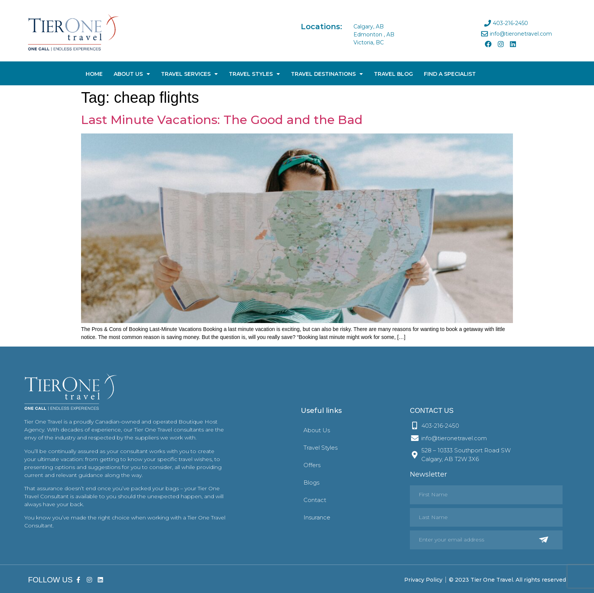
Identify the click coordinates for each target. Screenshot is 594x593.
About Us (132, 73)
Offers (311, 465)
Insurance (316, 517)
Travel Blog (393, 74)
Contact (314, 500)
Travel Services (189, 73)
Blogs (311, 482)
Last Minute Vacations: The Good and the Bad (222, 119)
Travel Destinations (327, 73)
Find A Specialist (450, 74)
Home (94, 74)
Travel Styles (254, 73)
